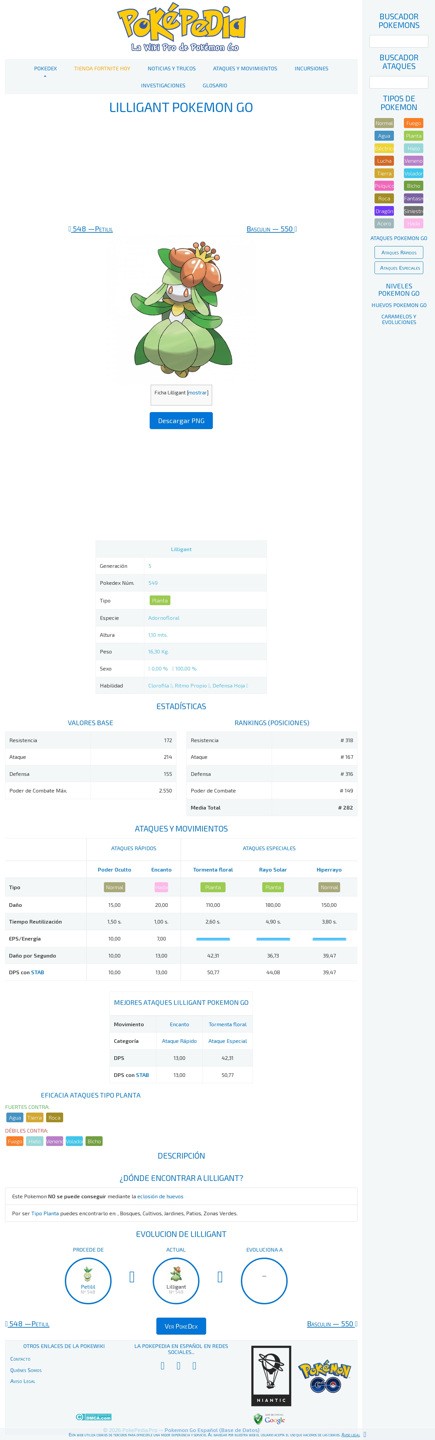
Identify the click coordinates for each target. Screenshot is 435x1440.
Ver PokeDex (181, 1326)
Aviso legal (350, 1434)
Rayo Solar (273, 869)
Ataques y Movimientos (245, 68)
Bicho (94, 1141)
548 (90, 228)
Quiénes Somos (26, 1370)
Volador (74, 1141)
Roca (54, 1117)
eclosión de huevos (160, 1196)
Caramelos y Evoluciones (399, 319)
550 (272, 228)
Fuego (15, 1141)
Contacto (20, 1358)
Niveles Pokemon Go (399, 289)
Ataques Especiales (400, 267)
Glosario (215, 85)
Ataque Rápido (179, 1041)
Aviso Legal (22, 1381)
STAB (37, 972)
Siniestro (413, 211)
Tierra (34, 1117)
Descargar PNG (181, 420)
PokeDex (45, 68)
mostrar (197, 392)
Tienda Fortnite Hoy (102, 68)
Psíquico (384, 185)
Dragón (384, 211)
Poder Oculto (114, 869)
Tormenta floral (213, 869)
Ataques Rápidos (399, 252)
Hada (161, 887)
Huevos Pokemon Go (399, 305)
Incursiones (311, 68)
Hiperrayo (329, 869)
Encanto (161, 869)
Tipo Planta (45, 1213)
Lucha (384, 160)
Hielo (34, 1141)
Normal (114, 887)
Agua (15, 1117)
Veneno (54, 1141)
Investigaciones (163, 85)
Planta (160, 600)
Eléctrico (384, 148)
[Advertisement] (181, 169)
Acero (384, 223)
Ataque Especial (227, 1041)
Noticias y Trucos (172, 68)
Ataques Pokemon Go (399, 238)
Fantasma (413, 198)
